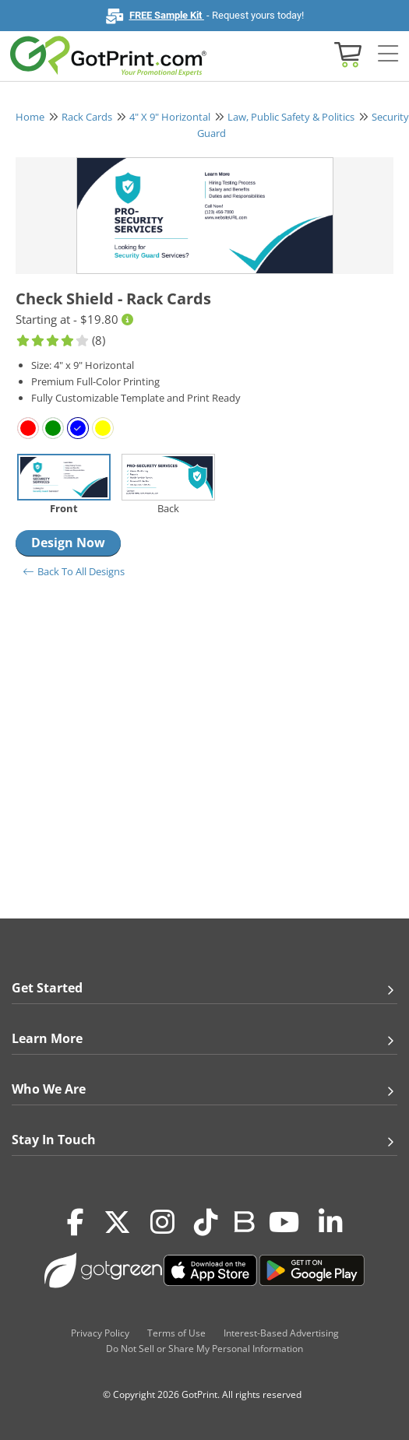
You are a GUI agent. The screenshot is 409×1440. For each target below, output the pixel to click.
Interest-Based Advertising (281, 1333)
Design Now (68, 542)
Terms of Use (176, 1333)
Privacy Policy (100, 1333)
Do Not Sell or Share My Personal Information (204, 1348)
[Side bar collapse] (388, 54)
